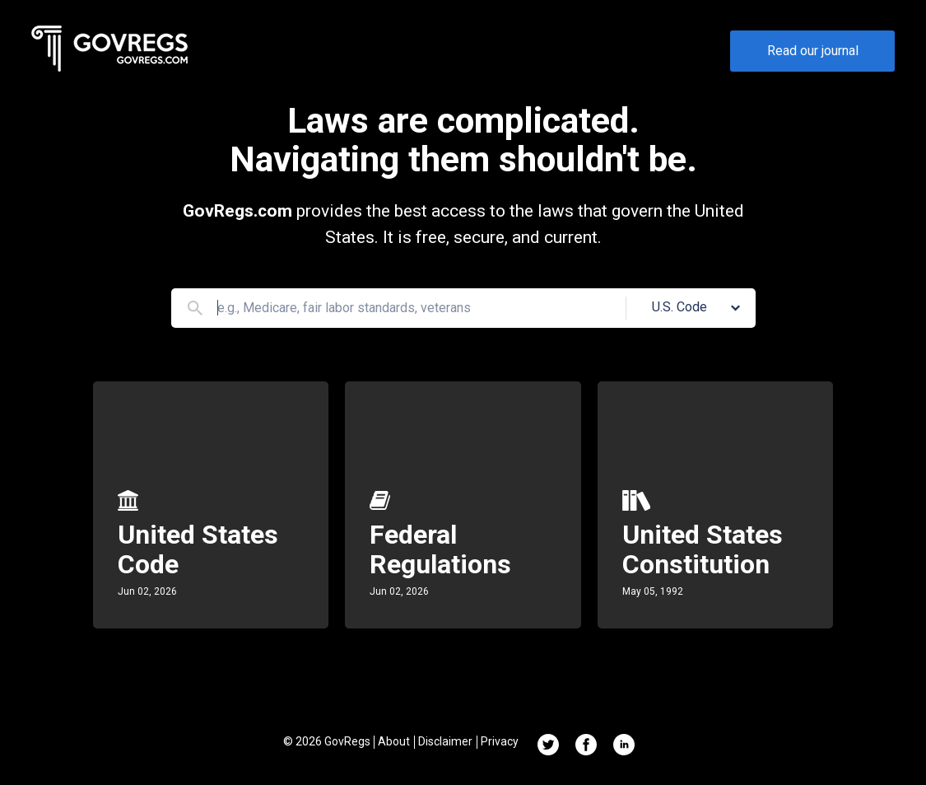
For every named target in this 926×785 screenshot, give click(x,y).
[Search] (195, 308)
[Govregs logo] (110, 51)
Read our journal (813, 50)
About (394, 741)
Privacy (500, 741)
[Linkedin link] (624, 746)
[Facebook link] (586, 746)
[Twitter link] (548, 746)
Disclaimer (445, 741)
